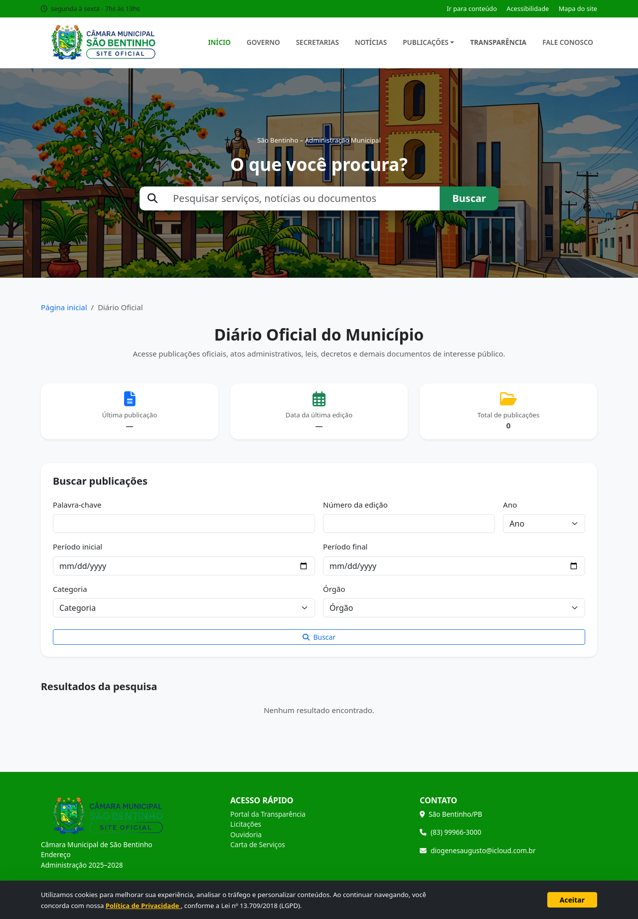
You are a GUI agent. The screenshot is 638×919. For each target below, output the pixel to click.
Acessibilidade (527, 8)
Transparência (498, 42)
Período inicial (77, 546)
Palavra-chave (77, 505)
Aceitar (572, 900)
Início (219, 42)
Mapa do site (578, 8)
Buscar (469, 198)
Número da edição (355, 505)
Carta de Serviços (257, 844)
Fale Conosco (567, 42)
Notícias (371, 42)
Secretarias (317, 42)
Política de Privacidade (143, 905)
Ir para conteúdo (472, 8)
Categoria (70, 589)
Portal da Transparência (268, 814)
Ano (510, 505)
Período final (345, 546)
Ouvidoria (246, 834)
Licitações (245, 824)
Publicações (426, 42)
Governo (263, 42)
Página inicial (64, 307)
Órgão (334, 589)
